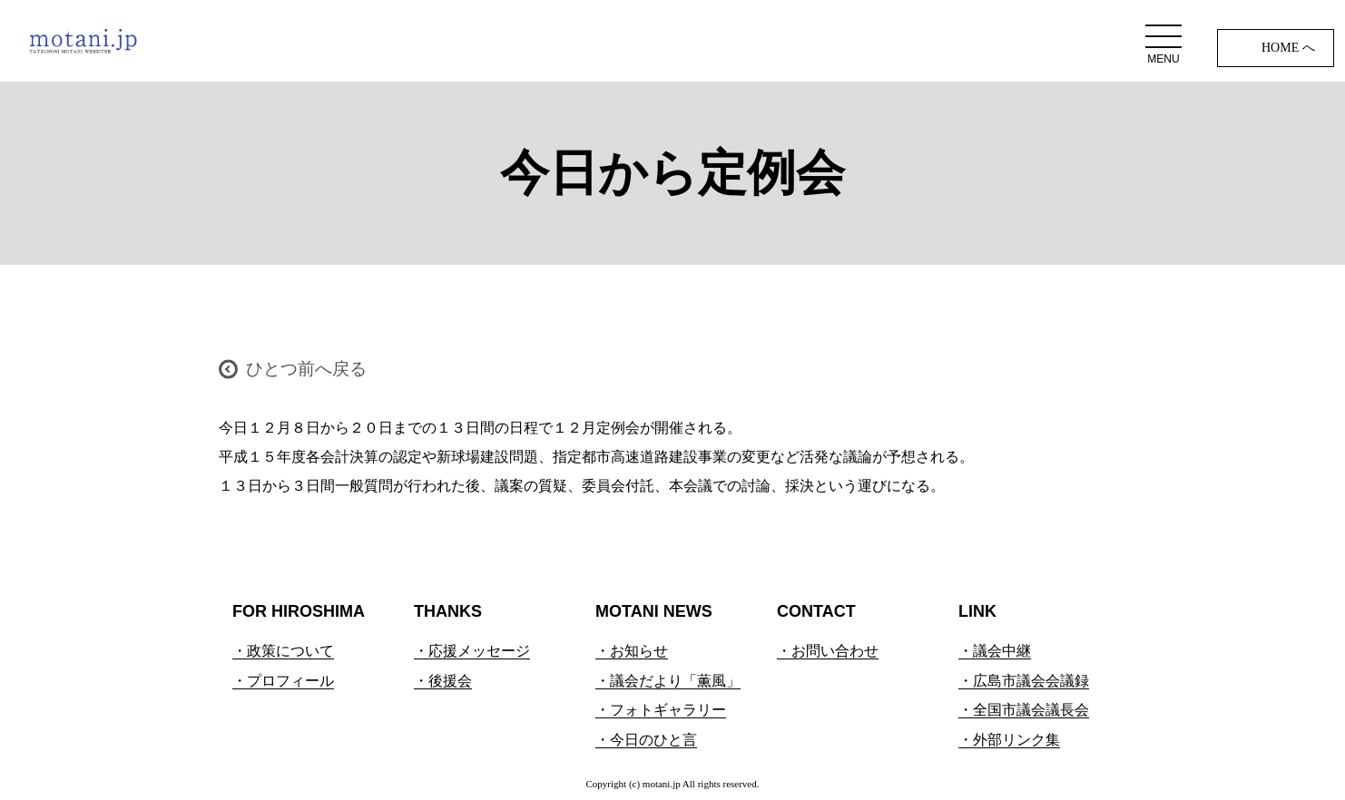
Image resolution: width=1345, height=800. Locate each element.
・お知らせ (631, 651)
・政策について (283, 651)
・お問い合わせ (828, 651)
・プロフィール (283, 680)
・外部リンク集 (1009, 739)
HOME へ (1288, 47)
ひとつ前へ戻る (306, 368)
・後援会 (443, 680)
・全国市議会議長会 (1023, 709)
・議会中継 (994, 651)
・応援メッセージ (472, 651)
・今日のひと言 (646, 739)
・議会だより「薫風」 (668, 680)
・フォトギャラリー (660, 709)
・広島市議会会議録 (1023, 680)
